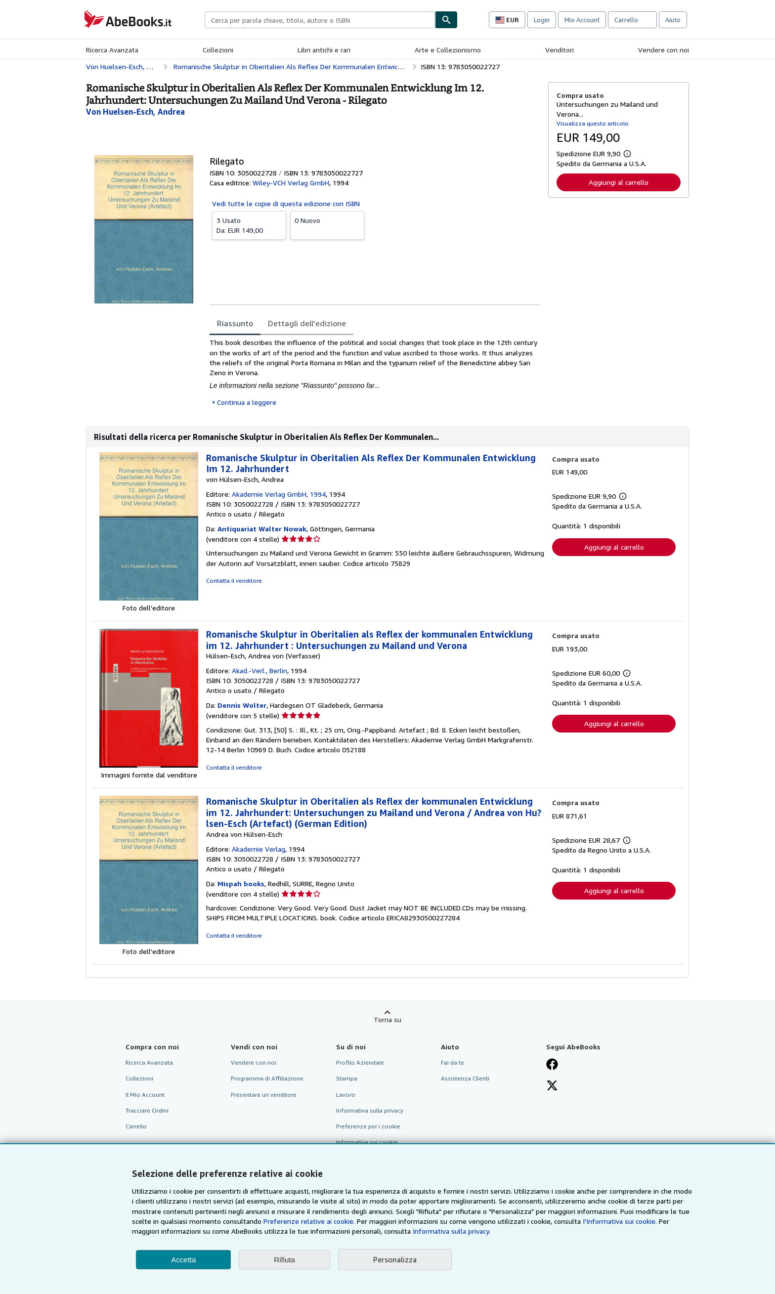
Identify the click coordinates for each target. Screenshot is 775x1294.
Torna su (387, 1019)
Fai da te (452, 1062)
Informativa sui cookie (367, 1142)
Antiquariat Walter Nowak (261, 528)
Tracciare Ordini (147, 1110)
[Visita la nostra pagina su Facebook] (552, 1065)
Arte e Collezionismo (448, 49)
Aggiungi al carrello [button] (618, 182)
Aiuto (673, 20)
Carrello (136, 1126)
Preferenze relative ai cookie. (309, 1221)
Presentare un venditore (264, 1094)
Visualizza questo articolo (593, 123)
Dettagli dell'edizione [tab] (307, 323)
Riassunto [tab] (235, 323)
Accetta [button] (183, 1259)
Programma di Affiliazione (267, 1078)
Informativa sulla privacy (369, 1110)
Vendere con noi (663, 49)
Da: (249, 225)
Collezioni (218, 49)
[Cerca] (446, 19)
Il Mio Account (145, 1094)
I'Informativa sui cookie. (620, 1221)
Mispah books (240, 883)
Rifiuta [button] (284, 1259)
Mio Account (582, 20)
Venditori (559, 49)
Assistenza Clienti (465, 1078)
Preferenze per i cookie (368, 1126)
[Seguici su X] (552, 1086)
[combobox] (320, 19)
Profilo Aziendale (360, 1062)
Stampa (346, 1078)
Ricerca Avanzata (112, 49)
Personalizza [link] (395, 1259)
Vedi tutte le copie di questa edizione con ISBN (286, 203)
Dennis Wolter (241, 705)
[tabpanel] (375, 372)
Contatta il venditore (234, 580)
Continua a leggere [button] (246, 402)
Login (542, 20)
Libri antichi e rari (324, 49)
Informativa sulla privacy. (451, 1231)
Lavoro (345, 1094)
